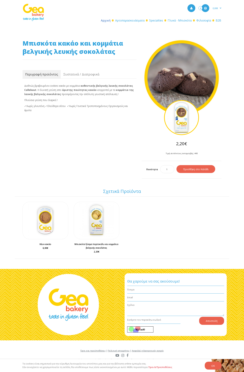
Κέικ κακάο (45, 244)
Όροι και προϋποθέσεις (93, 350)
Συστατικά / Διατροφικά (81, 74)
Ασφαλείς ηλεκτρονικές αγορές (148, 350)
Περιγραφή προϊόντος (41, 74)
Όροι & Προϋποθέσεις (160, 367)
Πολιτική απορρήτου (119, 350)
